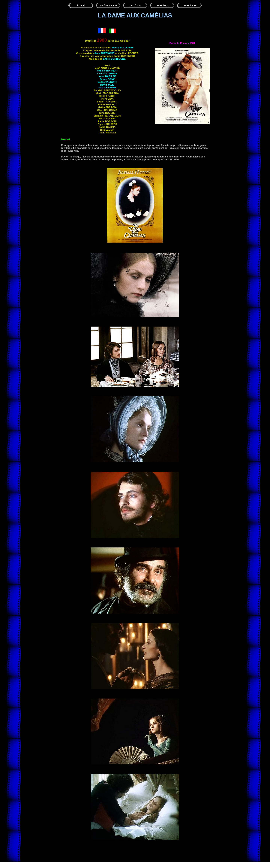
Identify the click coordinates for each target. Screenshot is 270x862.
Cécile (107, 82)
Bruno (107, 79)
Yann (107, 76)
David (107, 84)
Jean (104, 53)
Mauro (123, 47)
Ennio (114, 58)
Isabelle (107, 70)
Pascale (107, 87)
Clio (107, 73)
